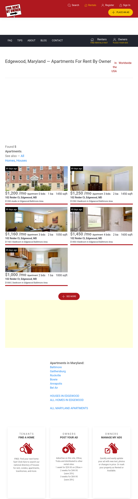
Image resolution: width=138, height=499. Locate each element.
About (31, 23)
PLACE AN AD (120, 12)
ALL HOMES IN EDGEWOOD (67, 382)
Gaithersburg (58, 354)
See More (69, 279)
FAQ (10, 23)
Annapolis (56, 366)
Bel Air (54, 370)
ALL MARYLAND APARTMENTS (69, 391)
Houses (21, 143)
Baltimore (56, 350)
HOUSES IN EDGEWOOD (64, 378)
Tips (19, 23)
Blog (44, 23)
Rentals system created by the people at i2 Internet (99, 487)
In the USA (114, 50)
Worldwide (125, 45)
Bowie (53, 362)
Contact (57, 23)
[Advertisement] (69, 88)
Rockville (55, 358)
